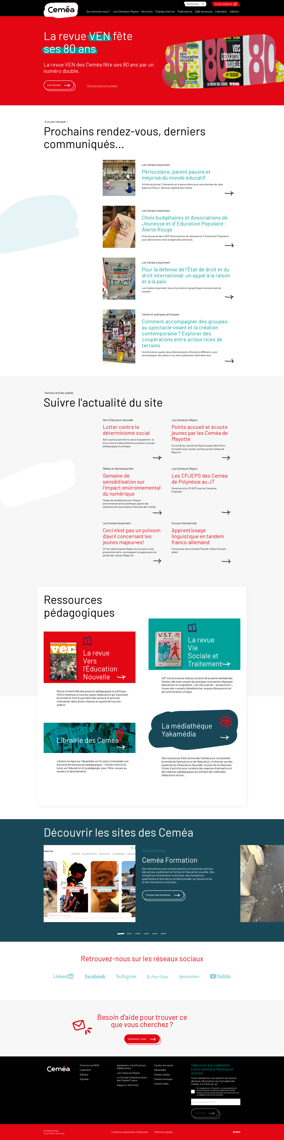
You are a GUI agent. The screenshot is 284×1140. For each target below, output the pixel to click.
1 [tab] (120, 933)
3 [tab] (137, 933)
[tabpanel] (142, 883)
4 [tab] (146, 933)
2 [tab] (129, 933)
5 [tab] (154, 933)
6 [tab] (163, 933)
